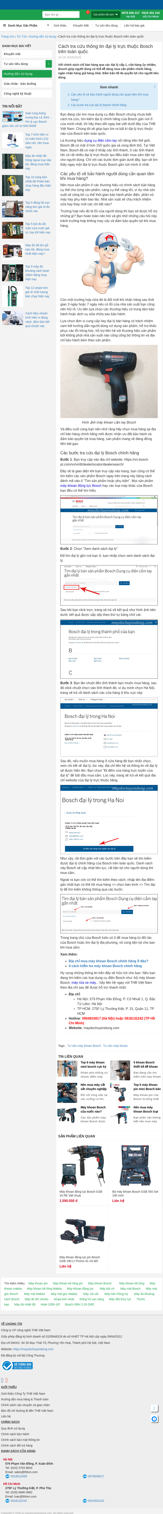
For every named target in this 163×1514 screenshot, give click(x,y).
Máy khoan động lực (80, 1288)
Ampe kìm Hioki (64, 1299)
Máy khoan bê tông (131, 1283)
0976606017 (93, 1476)
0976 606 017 (131, 14)
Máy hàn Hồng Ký (116, 1294)
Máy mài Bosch (130, 1288)
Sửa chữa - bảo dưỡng (20, 83)
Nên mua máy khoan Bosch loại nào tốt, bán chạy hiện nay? (145, 1110)
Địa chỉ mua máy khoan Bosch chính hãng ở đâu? (108, 961)
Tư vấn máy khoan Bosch (84, 1045)
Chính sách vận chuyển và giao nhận (25, 1405)
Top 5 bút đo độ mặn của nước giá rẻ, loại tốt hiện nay (37, 228)
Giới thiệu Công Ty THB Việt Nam (23, 1393)
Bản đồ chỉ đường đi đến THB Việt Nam (27, 1410)
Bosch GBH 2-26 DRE (79, 1304)
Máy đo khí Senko (36, 1299)
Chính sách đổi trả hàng (16, 1445)
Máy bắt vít (107, 1288)
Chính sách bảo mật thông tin (20, 1439)
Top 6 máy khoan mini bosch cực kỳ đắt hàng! (93, 1065)
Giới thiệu (60, 25)
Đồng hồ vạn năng (91, 1299)
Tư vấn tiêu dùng (106, 25)
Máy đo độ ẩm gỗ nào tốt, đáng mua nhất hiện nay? (37, 249)
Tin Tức (22, 36)
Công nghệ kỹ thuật (17, 93)
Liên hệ (6, 1416)
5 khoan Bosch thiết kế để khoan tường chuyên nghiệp (145, 1065)
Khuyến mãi (12, 54)
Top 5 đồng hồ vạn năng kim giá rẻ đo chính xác (37, 207)
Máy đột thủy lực (120, 1299)
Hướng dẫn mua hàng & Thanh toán (24, 1399)
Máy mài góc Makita (64, 1294)
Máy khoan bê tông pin (68, 1283)
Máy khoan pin (38, 1283)
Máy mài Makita (34, 1294)
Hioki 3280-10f (50, 1304)
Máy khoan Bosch (100, 1283)
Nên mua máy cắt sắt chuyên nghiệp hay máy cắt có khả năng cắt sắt (94, 1087)
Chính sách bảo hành (15, 1434)
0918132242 (16, 1501)
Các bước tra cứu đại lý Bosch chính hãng (98, 105)
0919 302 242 (151, 14)
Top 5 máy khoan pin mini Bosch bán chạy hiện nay (147, 1087)
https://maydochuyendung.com (33, 1349)
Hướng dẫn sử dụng (42, 36)
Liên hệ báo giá (134, 25)
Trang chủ (8, 36)
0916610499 (16, 1476)
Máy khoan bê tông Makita (44, 1288)
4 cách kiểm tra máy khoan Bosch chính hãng (105, 966)
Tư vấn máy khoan (115, 1045)
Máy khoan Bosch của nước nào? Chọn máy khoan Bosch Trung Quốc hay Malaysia (94, 1110)
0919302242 (93, 1501)
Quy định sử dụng (13, 1428)
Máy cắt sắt (90, 1294)
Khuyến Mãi (81, 25)
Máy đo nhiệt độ (24, 1304)
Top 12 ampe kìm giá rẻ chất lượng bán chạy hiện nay (37, 292)
